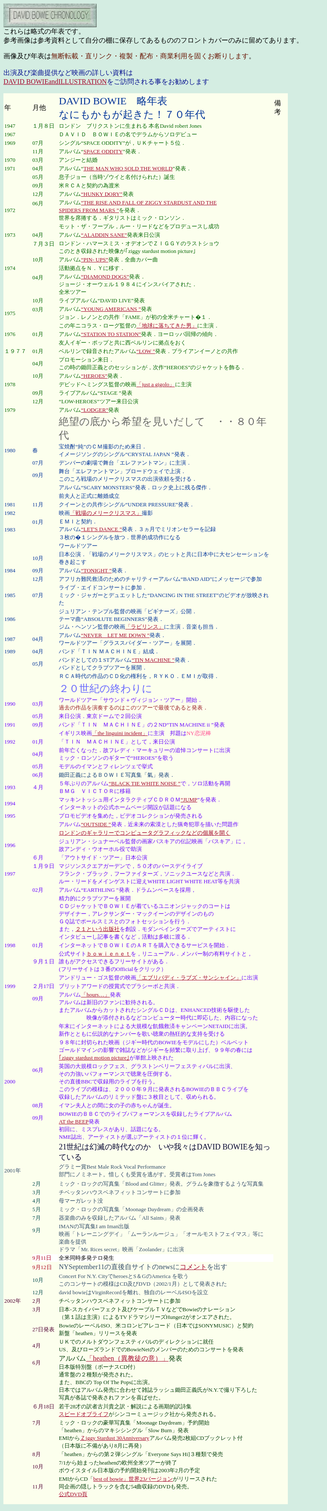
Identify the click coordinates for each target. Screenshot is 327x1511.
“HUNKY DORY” (101, 194)
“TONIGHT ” (96, 570)
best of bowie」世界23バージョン (133, 1479)
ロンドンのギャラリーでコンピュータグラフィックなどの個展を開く (144, 833)
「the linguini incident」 (120, 733)
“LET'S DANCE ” (101, 529)
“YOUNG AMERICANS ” (111, 309)
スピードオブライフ (84, 1414)
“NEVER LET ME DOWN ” (115, 635)
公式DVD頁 (73, 1494)
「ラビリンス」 (144, 626)
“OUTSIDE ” (96, 824)
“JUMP (189, 799)
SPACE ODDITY (103, 151)
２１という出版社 (97, 929)
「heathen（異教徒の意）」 (127, 1358)
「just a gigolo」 (155, 384)
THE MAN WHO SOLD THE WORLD (127, 168)
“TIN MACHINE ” (153, 660)
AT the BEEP (74, 1121)
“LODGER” (94, 410)
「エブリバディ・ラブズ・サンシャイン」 (188, 977)
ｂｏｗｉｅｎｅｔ (108, 954)
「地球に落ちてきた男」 (166, 325)
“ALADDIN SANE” (104, 235)
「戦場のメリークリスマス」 (106, 513)
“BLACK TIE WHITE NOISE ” (145, 783)
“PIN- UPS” (94, 259)
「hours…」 (95, 994)
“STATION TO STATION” (111, 334)
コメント (193, 1266)
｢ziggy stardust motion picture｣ (94, 1057)
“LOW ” (145, 351)
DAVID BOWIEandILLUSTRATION (55, 81)
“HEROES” (94, 376)
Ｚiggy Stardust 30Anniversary (114, 1438)
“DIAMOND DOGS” (105, 276)
